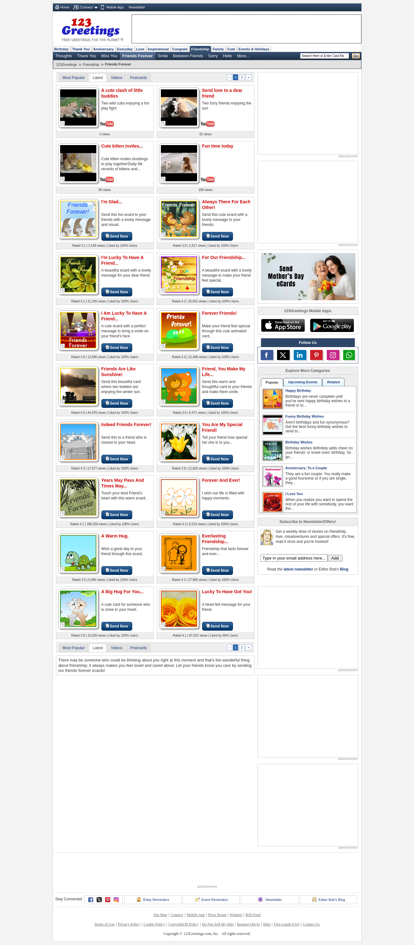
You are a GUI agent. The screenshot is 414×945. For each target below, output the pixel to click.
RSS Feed (253, 915)
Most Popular (74, 78)
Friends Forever (137, 55)
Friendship (200, 49)
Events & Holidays (254, 49)
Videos (116, 78)
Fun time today (218, 146)
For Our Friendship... (224, 257)
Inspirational (158, 49)
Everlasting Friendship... (215, 538)
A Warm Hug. (115, 535)
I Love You (294, 494)
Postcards (138, 78)
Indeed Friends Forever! (126, 424)
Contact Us (311, 924)
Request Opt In (248, 924)
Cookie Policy (154, 924)
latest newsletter (298, 569)
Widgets (236, 915)
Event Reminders (211, 899)
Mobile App (114, 7)
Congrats (180, 49)
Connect (86, 7)
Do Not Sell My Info (218, 924)
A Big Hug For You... (122, 591)
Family (218, 49)
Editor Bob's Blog (328, 899)
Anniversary (103, 49)
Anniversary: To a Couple (306, 468)
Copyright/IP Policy (183, 924)
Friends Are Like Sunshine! (118, 371)
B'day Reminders (152, 899)
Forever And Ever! (221, 480)
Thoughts (63, 55)
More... (243, 55)
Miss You (109, 55)
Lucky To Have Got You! (227, 591)
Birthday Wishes (299, 442)
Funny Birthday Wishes (305, 416)
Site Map (160, 915)
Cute (231, 49)
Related (333, 382)
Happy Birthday (298, 390)
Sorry (213, 55)
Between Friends (188, 55)
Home (65, 7)
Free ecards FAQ (286, 924)
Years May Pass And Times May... (122, 483)
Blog (344, 569)
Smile (163, 55)
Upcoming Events (302, 382)
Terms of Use (104, 924)
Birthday (61, 49)
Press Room (217, 915)
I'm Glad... (111, 201)
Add (335, 558)
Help (266, 924)
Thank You (81, 49)
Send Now (116, 236)
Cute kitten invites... (122, 146)
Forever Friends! (219, 313)
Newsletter (137, 7)
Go (356, 56)
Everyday (125, 49)
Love (140, 49)
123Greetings (66, 64)
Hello (227, 55)
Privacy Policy (129, 924)
